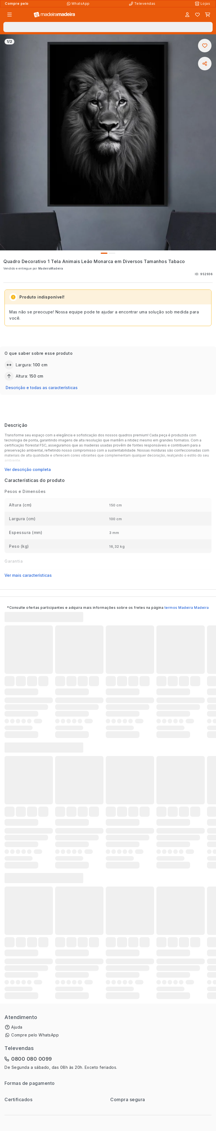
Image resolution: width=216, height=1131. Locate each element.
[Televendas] (143, 4)
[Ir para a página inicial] (54, 15)
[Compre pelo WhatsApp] (79, 4)
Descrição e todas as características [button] (42, 387)
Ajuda (16, 1027)
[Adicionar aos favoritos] (205, 45)
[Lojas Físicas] (203, 4)
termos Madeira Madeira (187, 607)
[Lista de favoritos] (197, 15)
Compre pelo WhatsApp (35, 1035)
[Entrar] (187, 15)
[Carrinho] (207, 15)
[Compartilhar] (205, 63)
